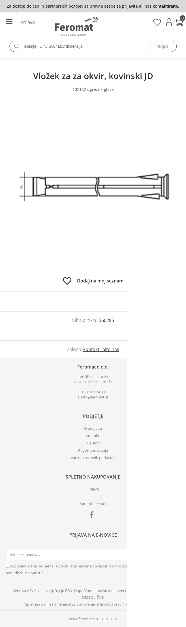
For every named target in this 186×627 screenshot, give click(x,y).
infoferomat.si (94, 397)
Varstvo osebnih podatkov (93, 457)
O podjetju (93, 428)
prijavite (130, 6)
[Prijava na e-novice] (175, 554)
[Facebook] (93, 515)
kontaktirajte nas (101, 349)
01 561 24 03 (94, 391)
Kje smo (93, 443)
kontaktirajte (165, 6)
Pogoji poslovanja (93, 450)
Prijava (169, 22)
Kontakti (93, 435)
